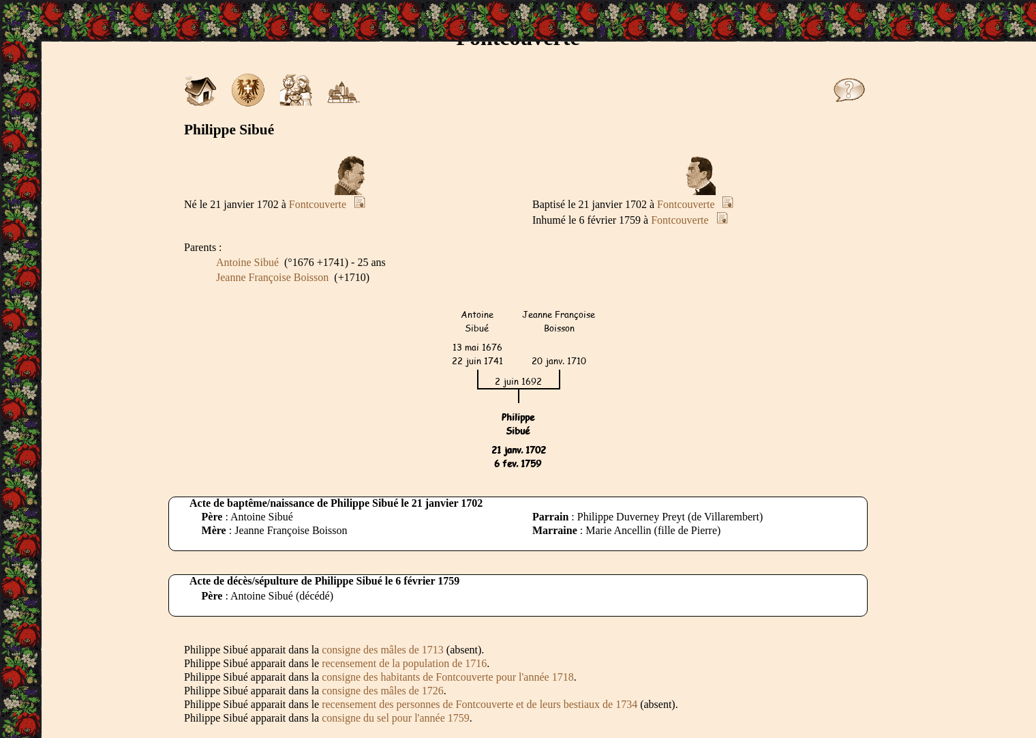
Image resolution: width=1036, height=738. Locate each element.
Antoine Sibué (247, 262)
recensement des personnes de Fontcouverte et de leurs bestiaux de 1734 (479, 704)
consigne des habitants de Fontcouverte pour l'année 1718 (447, 677)
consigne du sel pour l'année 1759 (396, 718)
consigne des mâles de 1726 (383, 690)
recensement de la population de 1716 (404, 663)
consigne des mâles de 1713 (383, 649)
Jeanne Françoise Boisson (272, 277)
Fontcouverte (317, 204)
